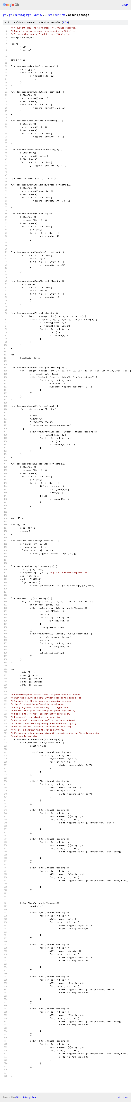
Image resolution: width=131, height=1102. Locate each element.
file (65, 22)
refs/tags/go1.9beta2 (29, 15)
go (4, 15)
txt (118, 1097)
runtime (60, 15)
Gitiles (18, 1097)
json (125, 1097)
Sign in (125, 4)
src (50, 15)
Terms (35, 1097)
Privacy (26, 1097)
